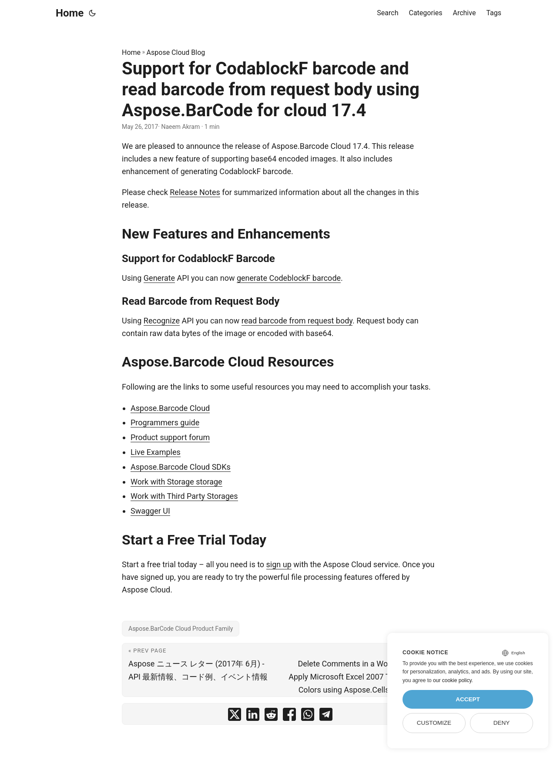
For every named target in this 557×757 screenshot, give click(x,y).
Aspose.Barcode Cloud (170, 408)
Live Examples (156, 452)
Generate (159, 278)
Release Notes (195, 192)
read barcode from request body (297, 320)
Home (70, 13)
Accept (468, 699)
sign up (279, 564)
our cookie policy (452, 680)
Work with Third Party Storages (184, 496)
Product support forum (170, 437)
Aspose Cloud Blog (176, 52)
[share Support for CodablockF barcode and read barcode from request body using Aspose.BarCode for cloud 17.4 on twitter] (234, 716)
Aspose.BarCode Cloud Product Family (180, 628)
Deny (501, 723)
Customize (434, 723)
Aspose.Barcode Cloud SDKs (181, 466)
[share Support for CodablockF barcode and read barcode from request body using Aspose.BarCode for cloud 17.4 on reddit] (271, 716)
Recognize (162, 320)
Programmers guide (165, 422)
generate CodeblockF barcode (289, 278)
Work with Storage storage (176, 481)
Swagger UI (150, 510)
